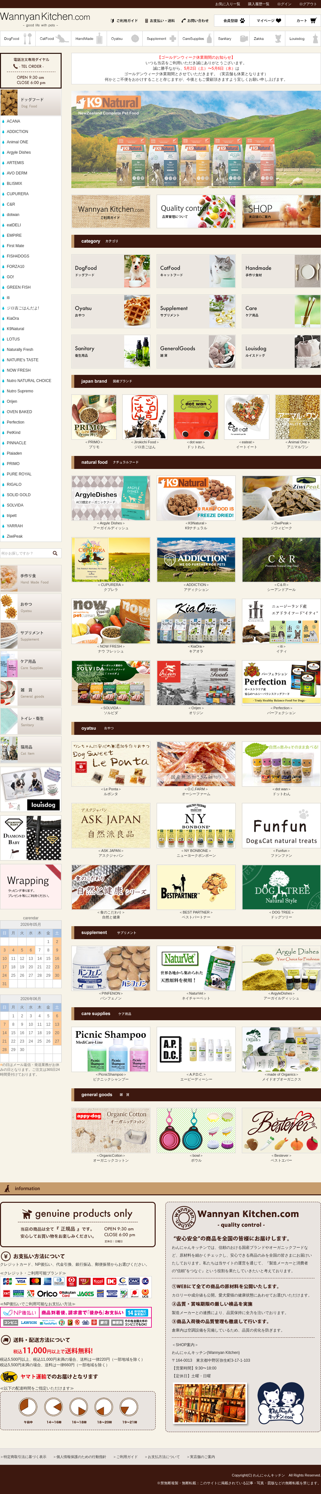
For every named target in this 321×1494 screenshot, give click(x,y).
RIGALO (14, 484)
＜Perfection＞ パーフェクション (281, 708)
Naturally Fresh (20, 349)
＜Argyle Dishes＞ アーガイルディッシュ (110, 523)
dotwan (13, 214)
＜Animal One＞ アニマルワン (297, 442)
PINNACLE (16, 443)
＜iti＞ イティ (281, 646)
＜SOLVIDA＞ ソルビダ (110, 708)
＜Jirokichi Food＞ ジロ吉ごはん (145, 442)
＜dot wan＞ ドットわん (196, 442)
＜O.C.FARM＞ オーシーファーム (196, 789)
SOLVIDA (15, 505)
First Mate (15, 246)
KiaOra (13, 318)
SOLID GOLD (18, 495)
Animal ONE (17, 142)
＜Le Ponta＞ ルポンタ (110, 789)
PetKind (13, 432)
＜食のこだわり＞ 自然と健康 (110, 912)
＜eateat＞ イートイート (246, 442)
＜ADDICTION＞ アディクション (196, 585)
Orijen (12, 401)
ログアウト (308, 4)
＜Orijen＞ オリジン (196, 708)
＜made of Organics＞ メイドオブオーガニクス (281, 1074)
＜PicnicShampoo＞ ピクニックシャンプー (110, 1074)
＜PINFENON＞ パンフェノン (110, 993)
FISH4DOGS (18, 256)
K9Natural (15, 329)
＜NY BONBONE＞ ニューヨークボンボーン (196, 850)
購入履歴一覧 (258, 4)
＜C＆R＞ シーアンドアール (281, 585)
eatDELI (14, 225)
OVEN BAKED (19, 412)
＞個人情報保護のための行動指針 (79, 1457)
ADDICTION (17, 131)
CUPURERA (18, 194)
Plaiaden (14, 453)
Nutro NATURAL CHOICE (29, 380)
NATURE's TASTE (23, 360)
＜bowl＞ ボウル (196, 1155)
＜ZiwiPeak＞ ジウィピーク (281, 523)
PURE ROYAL (19, 474)
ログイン (284, 4)
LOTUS (13, 339)
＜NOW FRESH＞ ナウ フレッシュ (110, 646)
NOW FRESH (18, 370)
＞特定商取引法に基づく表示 (23, 1457)
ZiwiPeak (15, 536)
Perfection (15, 422)
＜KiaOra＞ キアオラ (196, 646)
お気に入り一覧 (227, 4)
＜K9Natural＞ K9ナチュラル (196, 523)
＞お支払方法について (162, 1457)
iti (8, 297)
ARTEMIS (15, 163)
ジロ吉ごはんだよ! (23, 308)
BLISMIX (14, 183)
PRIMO (13, 463)
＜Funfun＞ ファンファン (281, 850)
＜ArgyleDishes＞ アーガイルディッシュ (281, 993)
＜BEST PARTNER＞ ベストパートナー (196, 912)
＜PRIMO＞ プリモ (94, 442)
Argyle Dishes (19, 152)
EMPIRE (14, 235)
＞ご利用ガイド (125, 1457)
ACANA (13, 121)
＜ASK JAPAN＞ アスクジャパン (110, 850)
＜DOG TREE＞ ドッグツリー (281, 912)
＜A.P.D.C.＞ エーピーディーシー (196, 1074)
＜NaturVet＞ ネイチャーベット (196, 993)
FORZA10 (15, 266)
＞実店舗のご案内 (200, 1457)
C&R (11, 204)
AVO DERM (17, 173)
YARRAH (15, 526)
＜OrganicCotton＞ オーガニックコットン (110, 1155)
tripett (12, 515)
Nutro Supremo (20, 391)
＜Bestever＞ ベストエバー (281, 1155)
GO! (10, 277)
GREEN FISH (18, 287)
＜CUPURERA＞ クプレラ (110, 585)
